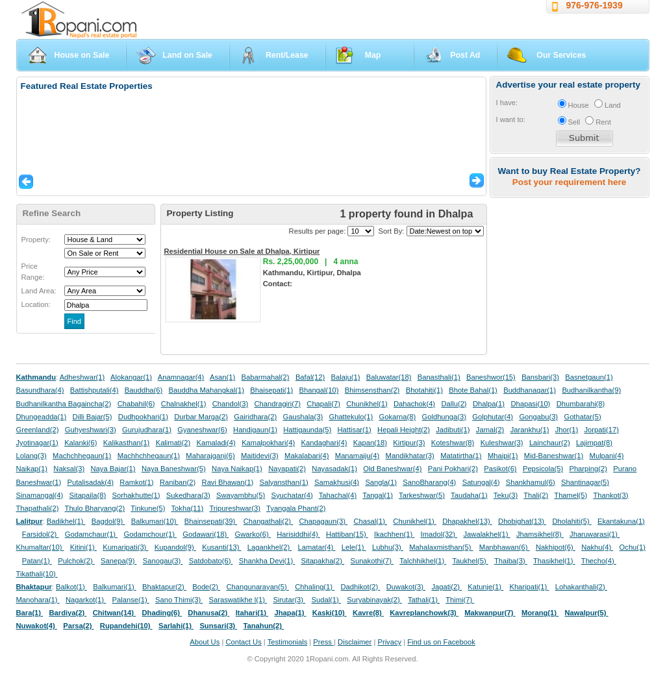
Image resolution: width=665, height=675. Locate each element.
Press (323, 642)
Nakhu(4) (597, 547)
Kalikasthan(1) (126, 443)
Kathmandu (36, 377)
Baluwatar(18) (389, 377)
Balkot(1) (71, 587)
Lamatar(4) (317, 547)
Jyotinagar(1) (37, 443)
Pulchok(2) (76, 561)
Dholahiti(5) (571, 521)
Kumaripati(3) (125, 547)
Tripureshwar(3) (234, 508)
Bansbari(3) (540, 377)
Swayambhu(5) (240, 495)
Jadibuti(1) (453, 430)
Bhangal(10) (318, 390)
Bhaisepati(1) (271, 390)
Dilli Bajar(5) (92, 417)
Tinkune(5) (148, 508)
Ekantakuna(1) (621, 521)
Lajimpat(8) (594, 443)
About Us (205, 642)
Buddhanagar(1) (529, 390)
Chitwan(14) (114, 613)
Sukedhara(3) (188, 495)
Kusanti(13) (221, 547)
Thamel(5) (570, 495)
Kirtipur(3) (409, 443)
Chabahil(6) (136, 404)
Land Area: (38, 291)
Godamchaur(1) (91, 534)
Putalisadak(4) (90, 482)
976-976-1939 (594, 5)
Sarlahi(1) (176, 626)
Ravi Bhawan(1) (228, 482)
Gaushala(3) (303, 417)
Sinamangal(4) (40, 495)
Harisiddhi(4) (298, 534)
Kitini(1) (83, 547)
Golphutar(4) (492, 417)
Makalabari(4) (306, 456)
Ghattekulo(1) (351, 417)
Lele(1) (354, 547)
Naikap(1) (32, 468)
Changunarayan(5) (257, 587)
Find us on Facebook (441, 642)
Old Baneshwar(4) (392, 468)
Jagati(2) (446, 587)
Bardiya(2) (68, 613)
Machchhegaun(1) (82, 456)
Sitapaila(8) (88, 495)
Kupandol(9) (175, 547)
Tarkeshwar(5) (422, 495)
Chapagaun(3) (323, 521)
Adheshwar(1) (82, 377)
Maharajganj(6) (210, 456)
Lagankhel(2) (269, 547)
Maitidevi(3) (260, 456)
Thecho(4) (598, 561)
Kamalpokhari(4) (268, 443)
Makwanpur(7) (489, 613)
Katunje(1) (485, 587)
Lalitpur (29, 521)
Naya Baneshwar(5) (174, 468)
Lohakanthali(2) (581, 587)
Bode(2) (206, 587)
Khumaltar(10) (40, 547)
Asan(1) (222, 377)
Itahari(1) (252, 613)
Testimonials (288, 642)
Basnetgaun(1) (588, 377)
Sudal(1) (326, 600)
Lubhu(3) (387, 547)
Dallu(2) (453, 404)
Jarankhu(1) (529, 430)
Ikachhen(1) (394, 534)
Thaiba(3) (510, 561)
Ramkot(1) (136, 482)
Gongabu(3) (538, 417)
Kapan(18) (370, 443)
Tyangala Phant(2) (295, 508)
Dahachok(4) (414, 404)
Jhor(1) (566, 430)
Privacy (389, 642)
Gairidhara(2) (255, 417)
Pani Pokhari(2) (453, 468)
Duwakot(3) (405, 587)
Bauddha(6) (143, 390)
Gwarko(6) (253, 534)
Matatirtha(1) (460, 456)
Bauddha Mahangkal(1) (206, 390)
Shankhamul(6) (530, 482)
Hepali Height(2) (403, 430)
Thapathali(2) (37, 508)
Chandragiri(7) (277, 404)
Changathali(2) (269, 521)
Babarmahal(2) (266, 377)
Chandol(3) (230, 404)
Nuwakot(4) (36, 626)
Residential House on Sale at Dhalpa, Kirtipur (242, 251)
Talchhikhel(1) (422, 561)
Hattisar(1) (354, 430)
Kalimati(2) (173, 443)
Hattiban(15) (347, 534)
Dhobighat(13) (522, 521)
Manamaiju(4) (357, 456)
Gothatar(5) (582, 417)
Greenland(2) (37, 430)
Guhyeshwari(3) (90, 430)
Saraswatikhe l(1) (238, 600)
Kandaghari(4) (324, 443)
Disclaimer (354, 642)
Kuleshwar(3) (502, 443)
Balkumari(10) (155, 521)
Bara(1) (30, 613)
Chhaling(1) (314, 587)
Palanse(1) (130, 600)
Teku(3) (506, 495)
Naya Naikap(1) (237, 468)
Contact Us (243, 642)
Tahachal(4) (338, 495)
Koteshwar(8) (453, 443)
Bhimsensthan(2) (372, 390)
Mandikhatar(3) (410, 456)
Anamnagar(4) (181, 377)
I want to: (510, 119)
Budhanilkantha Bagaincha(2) (64, 404)
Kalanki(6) (80, 443)
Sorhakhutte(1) (136, 495)
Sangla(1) (381, 482)
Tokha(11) (187, 508)
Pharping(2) (588, 468)
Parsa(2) (78, 626)
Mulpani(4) (607, 456)
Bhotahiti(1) (424, 390)
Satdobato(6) (211, 561)
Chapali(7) (323, 404)
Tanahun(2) (264, 626)
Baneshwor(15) (491, 377)
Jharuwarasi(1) (595, 534)
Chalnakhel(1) (184, 404)
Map (373, 55)
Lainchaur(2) (549, 443)
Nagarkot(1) (86, 600)
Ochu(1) (633, 547)
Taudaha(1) (469, 495)
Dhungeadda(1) (41, 417)
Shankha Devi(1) (267, 561)
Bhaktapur (34, 587)
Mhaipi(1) (503, 456)
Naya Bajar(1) (113, 468)
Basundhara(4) (40, 390)
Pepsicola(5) (543, 468)
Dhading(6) (162, 613)
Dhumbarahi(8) (581, 404)
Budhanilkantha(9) (591, 390)
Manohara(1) (38, 600)
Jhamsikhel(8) (540, 534)
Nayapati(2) (287, 468)
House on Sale (82, 55)
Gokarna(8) (397, 417)
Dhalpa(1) (489, 404)
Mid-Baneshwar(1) (553, 456)
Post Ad (465, 55)
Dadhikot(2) (360, 587)
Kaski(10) (329, 613)
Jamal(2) (490, 430)
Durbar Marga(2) (201, 417)
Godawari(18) (205, 534)
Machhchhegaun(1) (149, 456)
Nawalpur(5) (586, 613)
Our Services (561, 55)
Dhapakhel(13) (467, 521)
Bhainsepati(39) (210, 521)
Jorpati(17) (601, 430)
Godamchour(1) (150, 534)
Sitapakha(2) (323, 561)
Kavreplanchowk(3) (424, 613)
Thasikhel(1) (554, 561)
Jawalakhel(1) (487, 534)
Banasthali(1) (439, 377)
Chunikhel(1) (366, 404)
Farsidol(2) (40, 534)
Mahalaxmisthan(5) (441, 547)
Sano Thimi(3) (179, 600)
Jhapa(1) (290, 613)
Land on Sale (187, 55)
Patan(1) (37, 561)
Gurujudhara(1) (146, 430)
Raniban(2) (177, 482)
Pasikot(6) (500, 468)
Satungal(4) (481, 482)
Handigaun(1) (255, 430)
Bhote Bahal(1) (473, 390)
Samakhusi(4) (336, 482)
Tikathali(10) (37, 574)
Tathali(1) (424, 600)
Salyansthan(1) (283, 482)
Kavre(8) (368, 613)
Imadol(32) (439, 534)
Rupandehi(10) (126, 626)
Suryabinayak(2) (374, 600)
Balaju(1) (345, 377)
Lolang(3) (31, 456)
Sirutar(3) (289, 600)
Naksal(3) (68, 468)
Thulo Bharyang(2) (95, 508)
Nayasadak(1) (334, 468)
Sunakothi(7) (372, 561)
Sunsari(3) (218, 626)
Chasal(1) (370, 521)
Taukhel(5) (470, 561)
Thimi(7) (459, 600)
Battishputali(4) (94, 390)
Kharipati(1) (529, 587)
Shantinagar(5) (585, 482)
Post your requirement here (569, 182)
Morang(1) (539, 613)
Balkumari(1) (114, 587)
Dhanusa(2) (208, 613)
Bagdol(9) (108, 521)
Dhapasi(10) (530, 404)
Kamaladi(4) (215, 443)
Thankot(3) (610, 495)
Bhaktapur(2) (164, 587)
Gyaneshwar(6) (202, 430)
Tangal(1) (377, 495)
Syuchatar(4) (292, 495)
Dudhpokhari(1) (143, 417)
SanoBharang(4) (429, 482)
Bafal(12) (310, 377)
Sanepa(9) (118, 561)
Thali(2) (535, 495)
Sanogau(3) (163, 561)
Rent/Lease (287, 55)
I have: (507, 102)
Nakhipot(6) (555, 547)
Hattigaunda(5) (307, 430)
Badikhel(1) (66, 521)
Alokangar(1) (131, 377)
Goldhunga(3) (444, 417)
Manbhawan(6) (504, 547)
